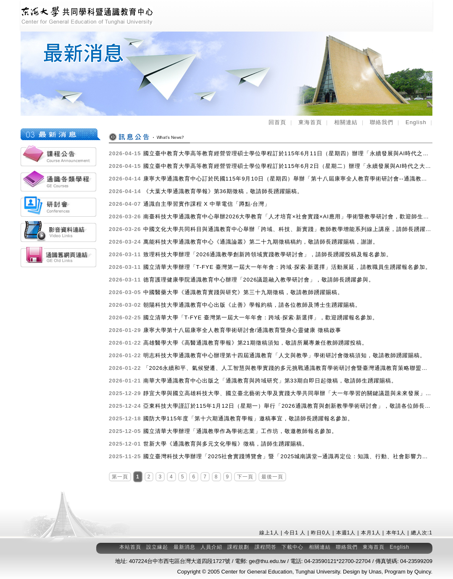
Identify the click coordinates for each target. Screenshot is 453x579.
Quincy (422, 571)
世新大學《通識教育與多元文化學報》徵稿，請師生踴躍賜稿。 (208, 444)
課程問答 (266, 547)
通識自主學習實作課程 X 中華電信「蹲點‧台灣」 (189, 204)
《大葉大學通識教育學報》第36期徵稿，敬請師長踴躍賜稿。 (206, 191)
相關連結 (346, 122)
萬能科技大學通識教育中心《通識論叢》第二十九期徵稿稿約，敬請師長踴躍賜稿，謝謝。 (244, 242)
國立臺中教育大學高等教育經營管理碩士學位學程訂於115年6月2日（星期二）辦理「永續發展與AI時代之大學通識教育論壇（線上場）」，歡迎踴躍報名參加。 (270, 166)
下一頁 (245, 477)
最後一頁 (272, 477)
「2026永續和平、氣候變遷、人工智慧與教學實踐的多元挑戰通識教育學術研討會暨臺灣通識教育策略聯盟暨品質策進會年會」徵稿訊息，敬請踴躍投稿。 (270, 368)
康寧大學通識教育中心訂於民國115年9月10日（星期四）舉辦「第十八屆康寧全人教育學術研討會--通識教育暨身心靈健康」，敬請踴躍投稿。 (270, 179)
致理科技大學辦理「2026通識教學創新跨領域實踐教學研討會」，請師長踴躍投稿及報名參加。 (250, 254)
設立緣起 (157, 547)
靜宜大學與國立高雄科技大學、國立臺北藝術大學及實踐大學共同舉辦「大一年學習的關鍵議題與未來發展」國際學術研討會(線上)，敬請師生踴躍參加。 (270, 393)
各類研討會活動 (58, 206)
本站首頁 (130, 547)
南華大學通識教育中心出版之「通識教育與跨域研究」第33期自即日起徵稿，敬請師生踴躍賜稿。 (253, 380)
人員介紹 (211, 547)
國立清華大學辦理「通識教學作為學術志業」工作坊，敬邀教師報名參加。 (223, 431)
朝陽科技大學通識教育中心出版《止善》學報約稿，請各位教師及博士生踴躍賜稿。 (235, 305)
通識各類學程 (58, 180)
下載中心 (292, 547)
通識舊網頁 (58, 256)
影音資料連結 (58, 231)
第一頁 (120, 477)
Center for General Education (256, 571)
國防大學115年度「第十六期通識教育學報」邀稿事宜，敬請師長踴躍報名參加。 (231, 418)
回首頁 (277, 122)
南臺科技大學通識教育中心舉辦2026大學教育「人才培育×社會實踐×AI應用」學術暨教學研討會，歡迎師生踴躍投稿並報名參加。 (270, 216)
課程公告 (58, 155)
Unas (375, 571)
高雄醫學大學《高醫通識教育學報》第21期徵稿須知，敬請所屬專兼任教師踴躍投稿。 (238, 343)
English (416, 122)
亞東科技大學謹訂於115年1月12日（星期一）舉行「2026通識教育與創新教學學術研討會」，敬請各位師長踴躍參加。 (270, 406)
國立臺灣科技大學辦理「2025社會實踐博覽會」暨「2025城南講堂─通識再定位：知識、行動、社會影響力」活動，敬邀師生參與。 (270, 456)
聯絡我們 (381, 122)
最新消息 (184, 547)
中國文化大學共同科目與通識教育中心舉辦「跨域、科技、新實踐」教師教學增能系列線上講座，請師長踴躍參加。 (270, 229)
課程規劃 (238, 547)
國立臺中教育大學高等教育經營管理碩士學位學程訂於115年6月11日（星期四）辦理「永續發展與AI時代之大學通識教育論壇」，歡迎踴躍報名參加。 (270, 153)
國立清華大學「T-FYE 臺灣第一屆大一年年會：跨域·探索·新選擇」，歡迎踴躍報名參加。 (243, 317)
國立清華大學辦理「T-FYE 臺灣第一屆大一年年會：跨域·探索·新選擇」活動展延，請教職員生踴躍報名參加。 (270, 267)
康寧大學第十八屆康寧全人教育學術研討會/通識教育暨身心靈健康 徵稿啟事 (225, 330)
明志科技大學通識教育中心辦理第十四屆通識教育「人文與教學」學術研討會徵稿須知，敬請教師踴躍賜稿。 (267, 355)
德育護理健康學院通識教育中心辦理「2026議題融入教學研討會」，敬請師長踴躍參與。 (241, 280)
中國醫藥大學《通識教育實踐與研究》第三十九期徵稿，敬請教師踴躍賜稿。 (226, 292)
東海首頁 (310, 122)
